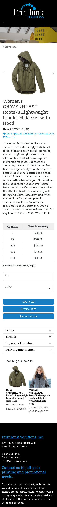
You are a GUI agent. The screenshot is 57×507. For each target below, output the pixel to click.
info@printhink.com (14, 461)
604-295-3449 (12, 453)
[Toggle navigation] (5, 23)
